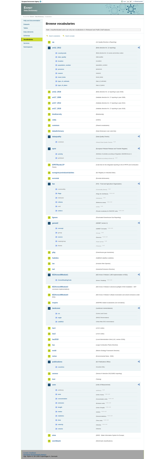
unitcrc (60, 211)
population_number (64, 65)
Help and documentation (31, 20)
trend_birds (62, 77)
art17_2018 (56, 108)
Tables (25, 28)
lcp (53, 345)
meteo (60, 411)
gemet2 (55, 223)
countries (61, 367)
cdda (54, 120)
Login (124, 1)
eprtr (54, 149)
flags (59, 193)
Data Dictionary (39, 16)
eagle (60, 317)
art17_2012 (56, 103)
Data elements (28, 32)
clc (59, 313)
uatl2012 (61, 321)
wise (54, 435)
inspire (55, 303)
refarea (60, 202)
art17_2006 (56, 97)
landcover (56, 308)
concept (60, 228)
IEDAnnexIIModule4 (60, 295)
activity (60, 154)
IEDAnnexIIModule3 (60, 287)
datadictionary (58, 131)
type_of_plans (62, 85)
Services (26, 43)
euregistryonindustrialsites (63, 173)
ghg (53, 252)
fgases (55, 217)
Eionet (32, 16)
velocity (60, 424)
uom (54, 385)
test (53, 379)
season (60, 73)
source (60, 237)
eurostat (55, 178)
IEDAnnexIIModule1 (60, 275)
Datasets (26, 24)
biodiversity (57, 114)
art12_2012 (56, 48)
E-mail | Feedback (29, 453)
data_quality (62, 57)
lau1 (54, 328)
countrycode (62, 53)
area (59, 394)
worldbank (56, 441)
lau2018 (55, 339)
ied (53, 269)
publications (57, 362)
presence (61, 69)
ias (53, 263)
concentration (62, 398)
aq (53, 42)
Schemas (26, 35)
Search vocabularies (54, 36)
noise (54, 356)
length (60, 407)
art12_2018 (56, 92)
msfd (54, 350)
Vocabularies (28, 39)
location (60, 61)
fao (53, 184)
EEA (32, 1)
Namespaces (27, 47)
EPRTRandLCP (58, 165)
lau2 (54, 334)
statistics (61, 416)
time (59, 420)
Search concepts (69, 36)
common (55, 125)
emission (61, 403)
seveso (55, 373)
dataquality (56, 136)
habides (55, 258)
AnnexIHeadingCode (64, 280)
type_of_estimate (63, 81)
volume (60, 429)
